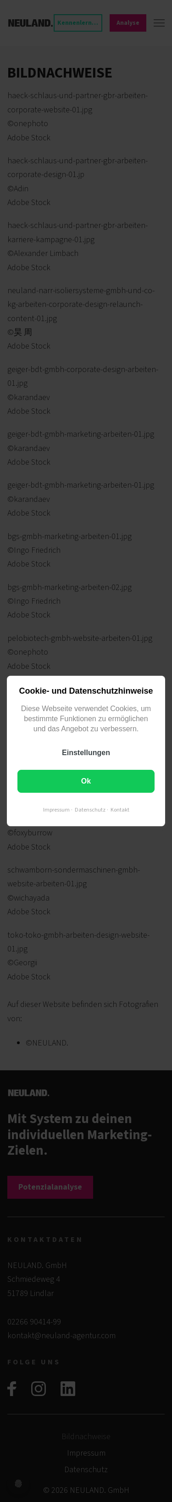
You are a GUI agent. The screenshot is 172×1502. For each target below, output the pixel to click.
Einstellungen (86, 753)
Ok (86, 781)
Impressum (56, 810)
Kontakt (120, 810)
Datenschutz (90, 810)
